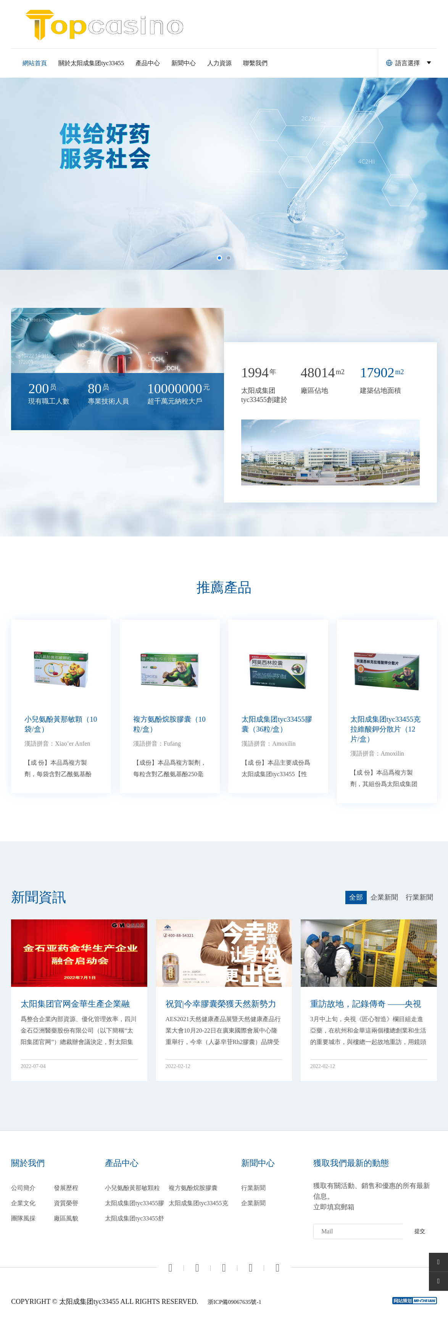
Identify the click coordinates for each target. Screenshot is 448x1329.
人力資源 (219, 63)
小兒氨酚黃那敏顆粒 (132, 1188)
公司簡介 (23, 1188)
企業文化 (23, 1203)
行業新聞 (253, 1188)
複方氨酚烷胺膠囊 (193, 1188)
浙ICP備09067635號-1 (234, 1302)
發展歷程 (66, 1188)
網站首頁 (35, 63)
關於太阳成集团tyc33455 (91, 63)
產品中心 (147, 63)
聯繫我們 (255, 63)
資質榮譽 (66, 1203)
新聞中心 (183, 63)
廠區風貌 (66, 1218)
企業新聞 (253, 1203)
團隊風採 (23, 1218)
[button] (219, 258)
